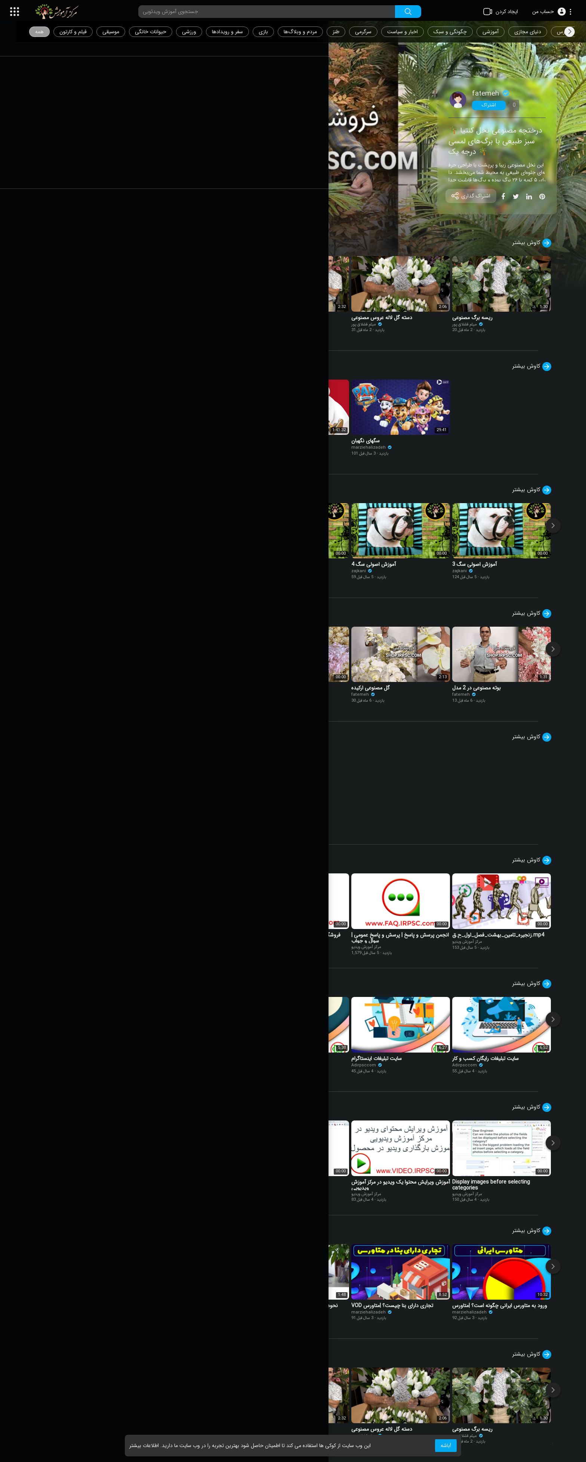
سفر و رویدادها (241, 32)
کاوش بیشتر (538, 242)
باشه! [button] (446, 1445)
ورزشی (203, 32)
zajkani (267, 571)
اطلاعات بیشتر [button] (144, 1445)
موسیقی (124, 32)
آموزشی (504, 32)
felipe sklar (67, 453)
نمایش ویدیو (75, 208)
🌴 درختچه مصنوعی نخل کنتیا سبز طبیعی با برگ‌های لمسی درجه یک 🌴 (502, 141)
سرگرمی (377, 32)
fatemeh (498, 94)
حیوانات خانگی (164, 32)
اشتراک (496, 105)
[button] (551, 11)
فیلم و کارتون (87, 32)
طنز (349, 32)
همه (53, 32)
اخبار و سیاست (416, 32)
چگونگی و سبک (464, 32)
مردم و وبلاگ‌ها (314, 32)
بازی (277, 32)
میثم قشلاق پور (71, 324)
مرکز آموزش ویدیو (71, 571)
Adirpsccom (71, 1065)
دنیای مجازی (541, 32)
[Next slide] (569, 32)
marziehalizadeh (177, 448)
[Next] (560, 525)
